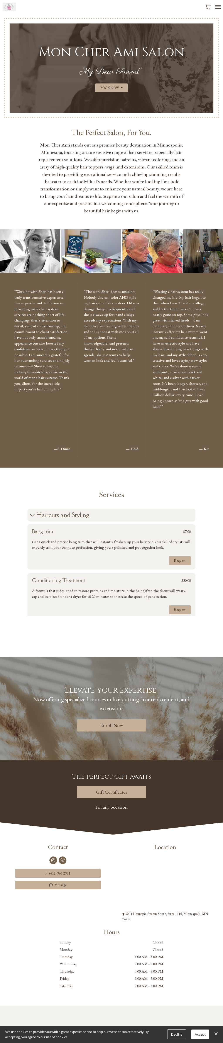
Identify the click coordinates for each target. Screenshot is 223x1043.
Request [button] (180, 560)
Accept (200, 1034)
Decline (176, 1034)
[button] (208, 6)
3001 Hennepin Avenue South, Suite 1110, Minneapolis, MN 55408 (165, 916)
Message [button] (58, 885)
